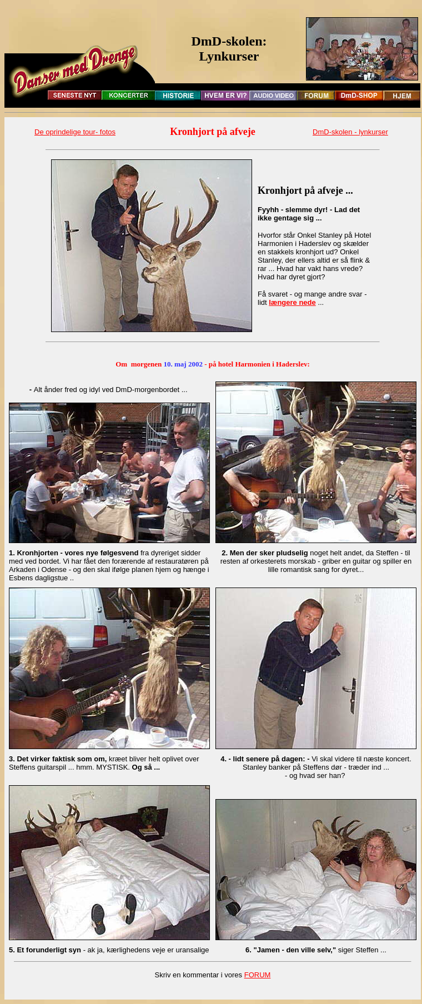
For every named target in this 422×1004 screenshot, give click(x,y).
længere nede (292, 302)
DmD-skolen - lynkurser (350, 132)
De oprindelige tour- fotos (74, 132)
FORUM (257, 975)
